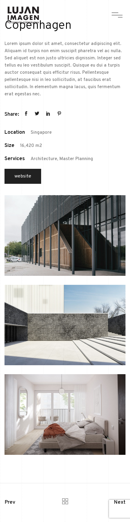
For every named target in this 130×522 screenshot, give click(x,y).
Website (22, 176)
